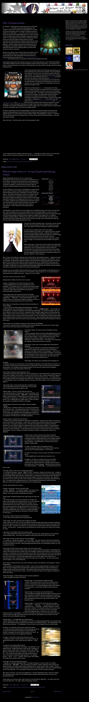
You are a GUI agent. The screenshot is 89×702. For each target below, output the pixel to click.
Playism (72, 39)
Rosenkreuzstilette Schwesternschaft (22, 161)
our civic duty (7, 28)
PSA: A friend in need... (14, 23)
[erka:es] (80, 24)
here (33, 153)
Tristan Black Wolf (54, 78)
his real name (51, 76)
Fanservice (10, 161)
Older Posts (57, 691)
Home (32, 691)
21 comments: (24, 684)
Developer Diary (11, 687)
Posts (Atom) (35, 697)
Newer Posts (7, 691)
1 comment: (24, 159)
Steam (67, 39)
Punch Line (20, 102)
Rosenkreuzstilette (20, 687)
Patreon (42, 88)
